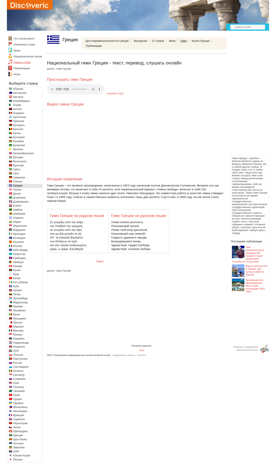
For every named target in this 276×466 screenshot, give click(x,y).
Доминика (19, 197)
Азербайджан (21, 100)
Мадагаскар (20, 302)
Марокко (18, 326)
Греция (17, 185)
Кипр (16, 274)
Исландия (19, 237)
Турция (17, 399)
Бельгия (18, 129)
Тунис (16, 395)
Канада (17, 266)
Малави (18, 306)
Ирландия (19, 233)
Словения (19, 378)
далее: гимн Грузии (59, 68)
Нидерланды (21, 342)
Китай (16, 278)
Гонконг (17, 181)
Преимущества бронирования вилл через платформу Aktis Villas (255, 286)
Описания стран (24, 44)
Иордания (19, 229)
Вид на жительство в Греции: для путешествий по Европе (257, 270)
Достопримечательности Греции (107, 40)
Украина (18, 403)
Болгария (19, 137)
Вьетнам (18, 165)
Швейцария (20, 431)
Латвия (17, 290)
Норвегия (19, 346)
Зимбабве (19, 213)
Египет (17, 205)
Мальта (17, 322)
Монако (17, 334)
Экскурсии (140, 40)
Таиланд (18, 386)
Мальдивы (19, 318)
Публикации (22, 68)
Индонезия (20, 225)
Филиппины (20, 407)
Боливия (18, 141)
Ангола (17, 109)
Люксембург (20, 298)
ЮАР (16, 451)
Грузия (17, 189)
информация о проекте (124, 355)
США (16, 382)
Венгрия (18, 157)
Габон (16, 169)
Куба (16, 286)
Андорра (18, 113)
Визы (17, 50)
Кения (17, 270)
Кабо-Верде (20, 250)
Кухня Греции (201, 40)
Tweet (100, 261)
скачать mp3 (115, 93)
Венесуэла (19, 161)
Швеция (18, 435)
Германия (19, 177)
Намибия (18, 338)
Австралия (19, 92)
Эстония (18, 443)
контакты (141, 355)
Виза (172, 40)
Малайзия (19, 310)
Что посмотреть (24, 38)
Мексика (18, 330)
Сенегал (18, 370)
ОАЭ (16, 350)
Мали (16, 314)
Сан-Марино (21, 366)
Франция (18, 415)
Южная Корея (21, 455)
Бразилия (19, 145)
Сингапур (19, 374)
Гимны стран (22, 62)
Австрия (18, 96)
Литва (17, 294)
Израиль (18, 217)
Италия (17, 245)
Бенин (17, 133)
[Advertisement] (246, 97)
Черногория (20, 423)
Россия (17, 362)
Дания (17, 193)
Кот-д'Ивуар (20, 282)
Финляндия (20, 411)
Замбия (17, 209)
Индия (17, 221)
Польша (18, 354)
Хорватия (19, 419)
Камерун (18, 262)
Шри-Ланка (20, 439)
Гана (16, 173)
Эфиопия (19, 447)
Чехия (17, 427)
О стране (158, 40)
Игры (17, 74)
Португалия (20, 358)
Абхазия (18, 88)
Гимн (183, 40)
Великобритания (23, 153)
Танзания (19, 391)
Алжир (17, 104)
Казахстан (19, 254)
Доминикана (20, 201)
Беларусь (19, 125)
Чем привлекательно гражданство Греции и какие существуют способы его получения (248, 254)
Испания (18, 241)
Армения (18, 121)
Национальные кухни (28, 56)
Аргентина (19, 117)
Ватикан (18, 149)
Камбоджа (19, 258)
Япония (17, 459)
